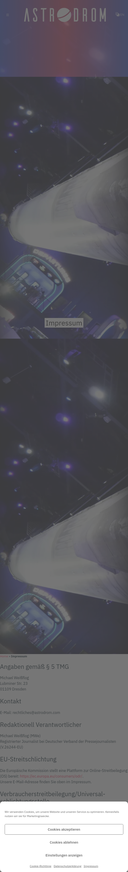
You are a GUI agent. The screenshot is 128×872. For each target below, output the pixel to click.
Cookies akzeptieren (64, 829)
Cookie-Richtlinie (40, 866)
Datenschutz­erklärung (68, 866)
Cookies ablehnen (64, 842)
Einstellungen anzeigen (64, 855)
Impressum (91, 866)
